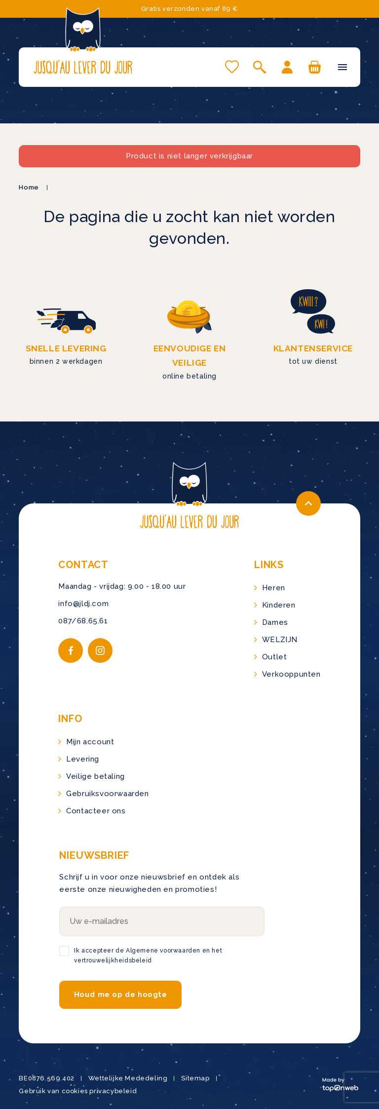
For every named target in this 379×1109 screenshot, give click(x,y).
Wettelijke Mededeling (128, 1078)
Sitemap (195, 1078)
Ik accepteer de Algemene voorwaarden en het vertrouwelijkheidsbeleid (148, 955)
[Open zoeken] (259, 67)
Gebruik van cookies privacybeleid (78, 1091)
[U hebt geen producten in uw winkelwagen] (315, 67)
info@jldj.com (83, 603)
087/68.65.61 (83, 620)
